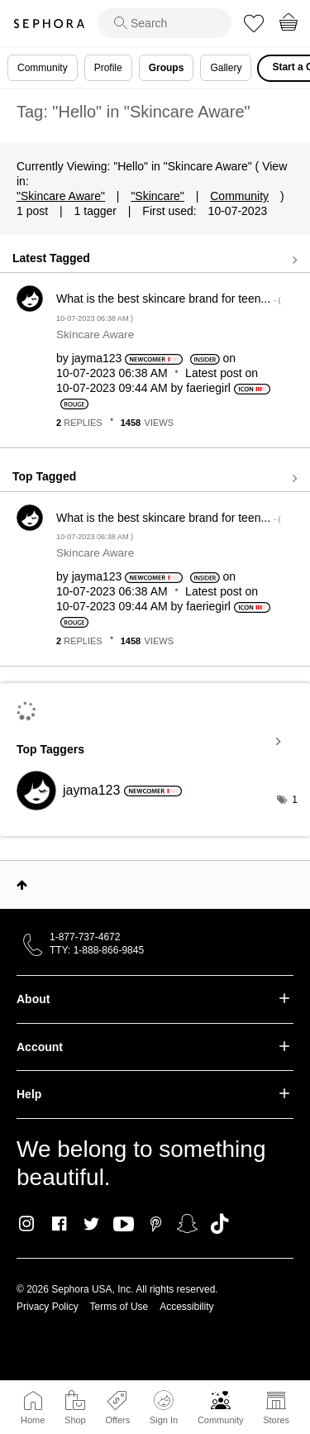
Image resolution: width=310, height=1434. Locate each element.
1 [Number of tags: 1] (295, 799)
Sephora (48, 23)
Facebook (59, 1223)
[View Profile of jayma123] (97, 358)
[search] (164, 23)
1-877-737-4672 (85, 937)
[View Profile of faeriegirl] (208, 387)
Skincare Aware (95, 334)
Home (33, 1420)
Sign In (164, 1407)
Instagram (27, 1223)
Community (221, 1420)
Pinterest (155, 1223)
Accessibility (186, 1306)
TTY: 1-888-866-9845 (97, 950)
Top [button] (22, 885)
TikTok (219, 1223)
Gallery (225, 68)
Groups (166, 68)
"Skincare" (157, 196)
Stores (276, 1420)
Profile (108, 68)
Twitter (91, 1223)
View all (155, 259)
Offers (117, 1420)
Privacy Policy (48, 1306)
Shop (75, 1420)
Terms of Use (119, 1306)
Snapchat (187, 1223)
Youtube (123, 1224)
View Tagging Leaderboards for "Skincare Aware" (155, 741)
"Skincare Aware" (61, 196)
